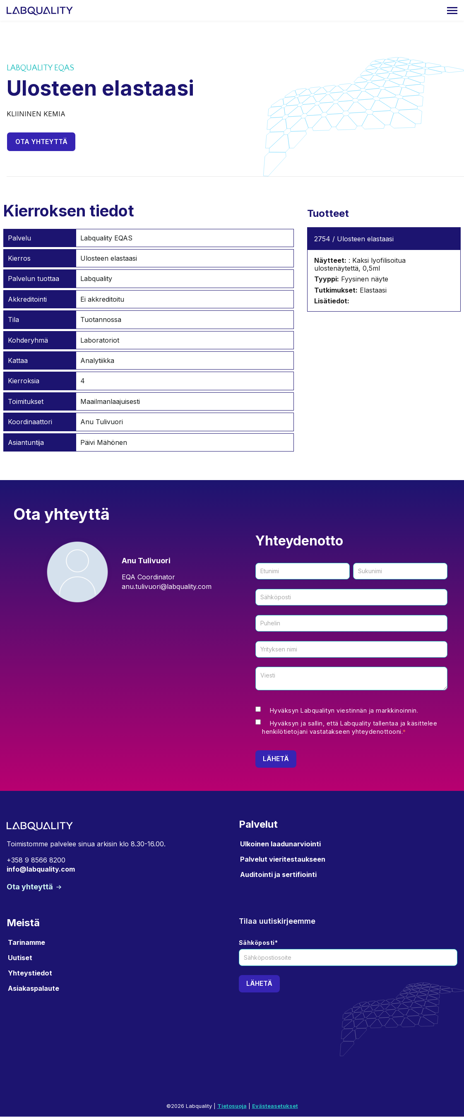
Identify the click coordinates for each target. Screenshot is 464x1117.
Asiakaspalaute (33, 989)
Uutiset (20, 958)
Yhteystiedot (30, 973)
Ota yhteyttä (41, 141)
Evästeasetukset (275, 1106)
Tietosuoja (232, 1106)
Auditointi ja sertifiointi (278, 875)
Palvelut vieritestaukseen (282, 859)
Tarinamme (26, 942)
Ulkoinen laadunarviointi (280, 844)
